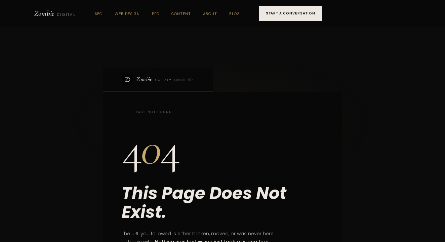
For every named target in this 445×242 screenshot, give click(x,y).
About (210, 13)
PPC (155, 13)
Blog (234, 13)
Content (181, 13)
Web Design (127, 13)
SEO (99, 13)
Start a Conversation (290, 13)
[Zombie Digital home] (55, 13)
